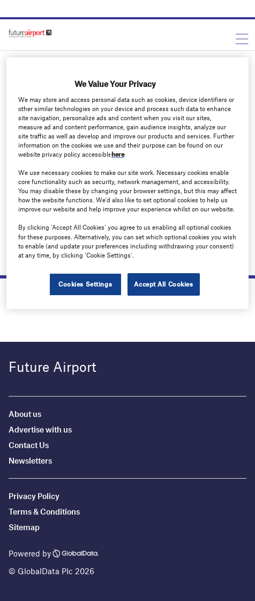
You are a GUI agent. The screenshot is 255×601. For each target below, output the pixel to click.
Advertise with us (40, 429)
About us (25, 414)
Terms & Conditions (44, 511)
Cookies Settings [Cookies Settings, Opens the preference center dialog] (85, 284)
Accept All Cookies (163, 284)
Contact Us (29, 445)
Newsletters (30, 460)
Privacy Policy (34, 496)
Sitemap (24, 527)
